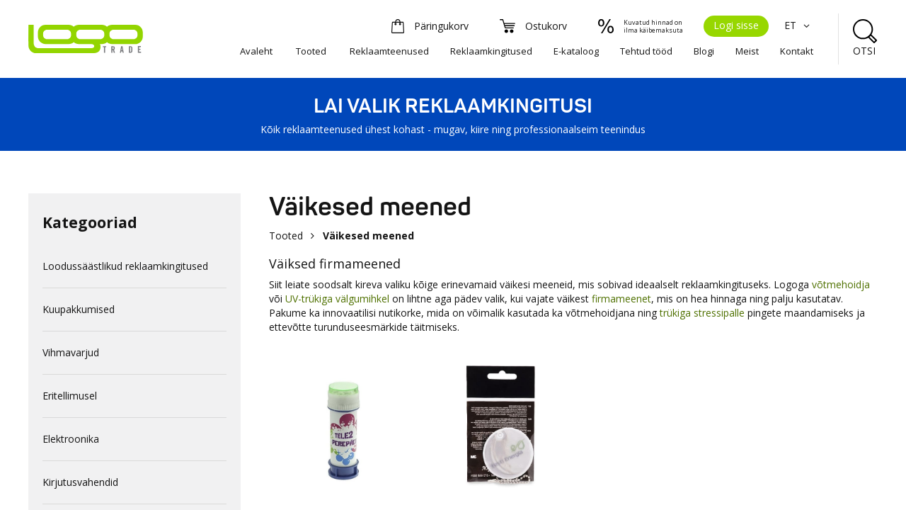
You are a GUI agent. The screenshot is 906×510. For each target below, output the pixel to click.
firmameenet (621, 298)
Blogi (704, 51)
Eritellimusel (69, 395)
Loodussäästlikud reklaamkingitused (125, 266)
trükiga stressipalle (702, 312)
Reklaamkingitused (491, 51)
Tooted (311, 51)
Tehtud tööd (646, 51)
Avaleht (256, 51)
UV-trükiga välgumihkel (337, 298)
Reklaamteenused (389, 51)
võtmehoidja (841, 284)
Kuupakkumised (78, 309)
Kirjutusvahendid (80, 482)
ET (798, 25)
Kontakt (796, 51)
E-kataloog (576, 51)
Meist (747, 51)
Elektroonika (70, 439)
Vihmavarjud (70, 352)
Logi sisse (736, 25)
